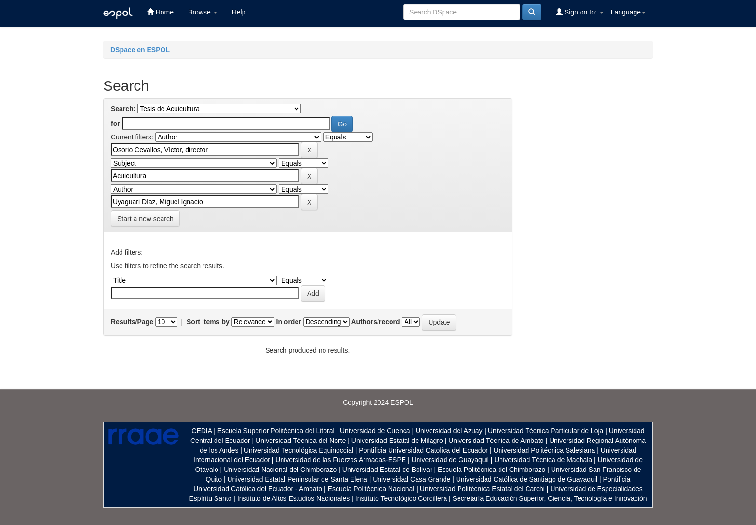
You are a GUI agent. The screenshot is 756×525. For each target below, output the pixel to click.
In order (288, 322)
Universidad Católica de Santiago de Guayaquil (526, 479)
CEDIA (201, 431)
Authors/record (375, 322)
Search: (123, 108)
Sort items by (208, 322)
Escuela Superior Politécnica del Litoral (276, 431)
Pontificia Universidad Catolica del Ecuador (423, 450)
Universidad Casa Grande (412, 479)
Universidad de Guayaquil (450, 460)
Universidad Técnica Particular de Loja (545, 431)
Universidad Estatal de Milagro (397, 440)
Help (239, 12)
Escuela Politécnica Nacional (371, 489)
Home (160, 12)
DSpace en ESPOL (140, 50)
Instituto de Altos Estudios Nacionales (293, 498)
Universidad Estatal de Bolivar (387, 469)
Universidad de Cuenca (375, 431)
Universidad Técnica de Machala (543, 460)
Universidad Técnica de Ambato (495, 440)
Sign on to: (580, 12)
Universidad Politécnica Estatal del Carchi (482, 489)
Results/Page (132, 322)
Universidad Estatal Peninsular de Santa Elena (297, 479)
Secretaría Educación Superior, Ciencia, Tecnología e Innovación (550, 498)
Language (628, 12)
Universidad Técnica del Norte (301, 440)
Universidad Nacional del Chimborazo (280, 469)
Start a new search (145, 218)
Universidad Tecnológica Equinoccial (298, 450)
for (115, 123)
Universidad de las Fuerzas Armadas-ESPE (340, 460)
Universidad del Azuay (449, 431)
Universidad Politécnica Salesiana (544, 450)
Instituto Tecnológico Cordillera (401, 498)
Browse (202, 12)
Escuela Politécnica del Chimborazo (491, 469)
